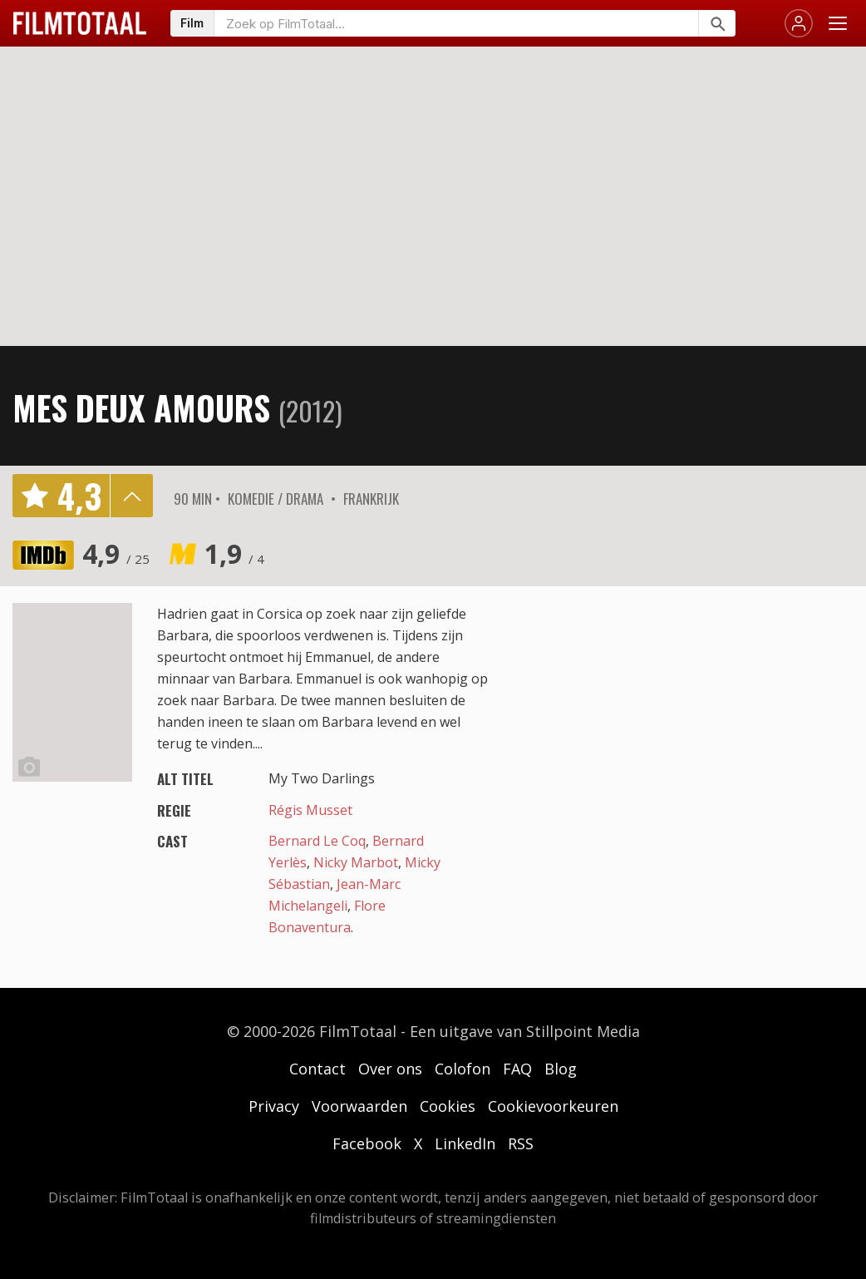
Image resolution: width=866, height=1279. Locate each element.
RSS (521, 1143)
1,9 (234, 553)
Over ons (390, 1069)
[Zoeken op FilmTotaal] (456, 23)
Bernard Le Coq (317, 841)
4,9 (116, 553)
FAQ (517, 1069)
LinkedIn (465, 1143)
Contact (317, 1069)
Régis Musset (310, 810)
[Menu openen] (838, 23)
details (131, 495)
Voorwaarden (359, 1106)
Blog (560, 1069)
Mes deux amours (141, 407)
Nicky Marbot (355, 862)
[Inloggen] (799, 23)
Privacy (273, 1106)
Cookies (447, 1106)
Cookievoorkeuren (553, 1106)
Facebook (366, 1143)
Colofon (462, 1069)
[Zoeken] (717, 23)
